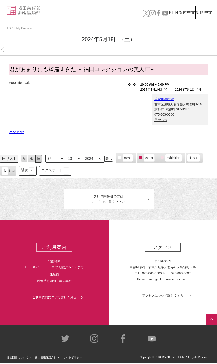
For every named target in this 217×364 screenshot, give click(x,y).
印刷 (8, 171)
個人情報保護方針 (46, 358)
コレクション (84, 14)
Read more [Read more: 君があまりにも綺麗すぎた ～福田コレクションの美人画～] (16, 132)
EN (165, 4)
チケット (201, 14)
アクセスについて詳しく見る (162, 297)
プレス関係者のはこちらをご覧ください (109, 200)
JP (151, 4)
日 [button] (39, 158)
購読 (27, 171)
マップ (160, 120)
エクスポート (55, 171)
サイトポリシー (72, 358)
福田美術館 (164, 99)
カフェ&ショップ (159, 14)
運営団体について (17, 358)
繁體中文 (203, 4)
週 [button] (31, 158)
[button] (126, 158)
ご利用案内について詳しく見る (54, 298)
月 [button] (24, 158)
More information (20, 82)
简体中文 (182, 4)
